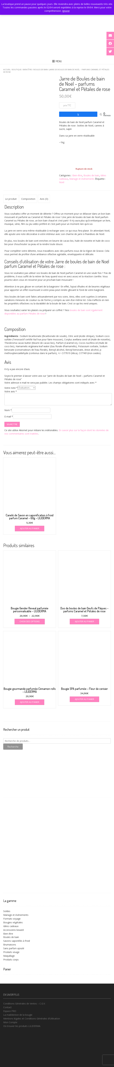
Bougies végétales (13, 922)
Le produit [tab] (11, 198)
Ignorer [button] (66, 10)
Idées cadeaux (10, 926)
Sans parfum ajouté (13, 948)
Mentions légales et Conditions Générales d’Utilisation (31, 1018)
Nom (8, 410)
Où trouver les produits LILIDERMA (21, 1026)
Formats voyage (12, 918)
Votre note (11, 387)
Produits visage (11, 952)
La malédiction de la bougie (17, 1014)
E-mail (8, 416)
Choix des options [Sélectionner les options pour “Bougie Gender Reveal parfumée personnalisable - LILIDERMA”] (30, 621)
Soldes (6, 911)
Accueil (6, 69)
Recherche (13, 746)
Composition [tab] (28, 198)
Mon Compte (10, 1022)
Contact (7, 1007)
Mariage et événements (81, 178)
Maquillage (9, 955)
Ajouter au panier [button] (29, 528)
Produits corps (11, 959)
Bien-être (27, 69)
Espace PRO (9, 1011)
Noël (61, 182)
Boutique (16, 69)
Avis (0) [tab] (44, 198)
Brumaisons (9, 944)
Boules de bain (40, 69)
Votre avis (10, 391)
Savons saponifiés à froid (16, 940)
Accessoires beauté (13, 929)
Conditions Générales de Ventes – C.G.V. (24, 1003)
